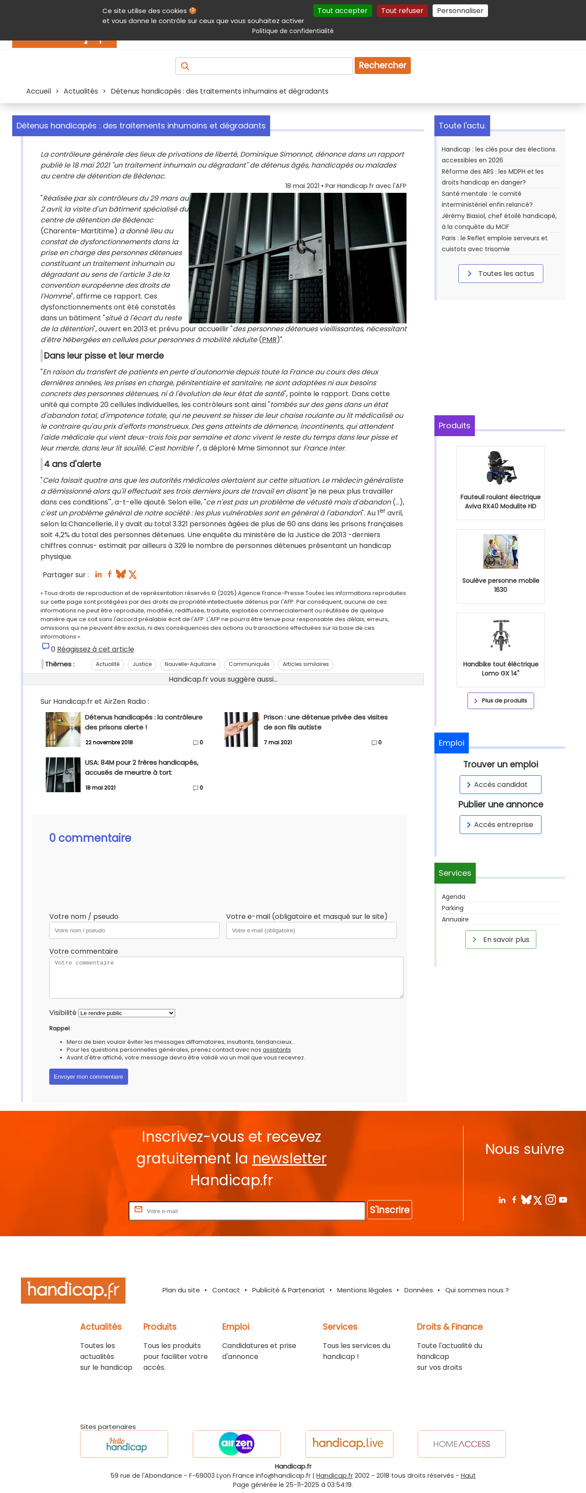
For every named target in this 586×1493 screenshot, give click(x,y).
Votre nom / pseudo (84, 916)
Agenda (453, 896)
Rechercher (382, 65)
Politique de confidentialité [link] (293, 31)
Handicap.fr (334, 1475)
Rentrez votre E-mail (92, 1211)
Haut (468, 1475)
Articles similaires (306, 664)
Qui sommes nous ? (477, 1290)
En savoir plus (499, 939)
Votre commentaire (83, 951)
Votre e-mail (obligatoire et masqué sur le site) (307, 916)
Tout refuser (402, 11)
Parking (453, 908)
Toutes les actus (499, 273)
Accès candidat (496, 784)
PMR (269, 340)
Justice (142, 664)
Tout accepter (343, 11)
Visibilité (63, 1013)
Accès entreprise (498, 824)
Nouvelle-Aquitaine (190, 664)
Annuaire (455, 919)
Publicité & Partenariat (288, 1290)
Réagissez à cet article (95, 649)
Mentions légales (364, 1290)
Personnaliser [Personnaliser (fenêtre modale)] (460, 11)
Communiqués (249, 664)
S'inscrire (390, 1210)
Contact (226, 1290)
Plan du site (181, 1290)
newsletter (289, 1158)
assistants (277, 1049)
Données (418, 1290)
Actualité (107, 664)
